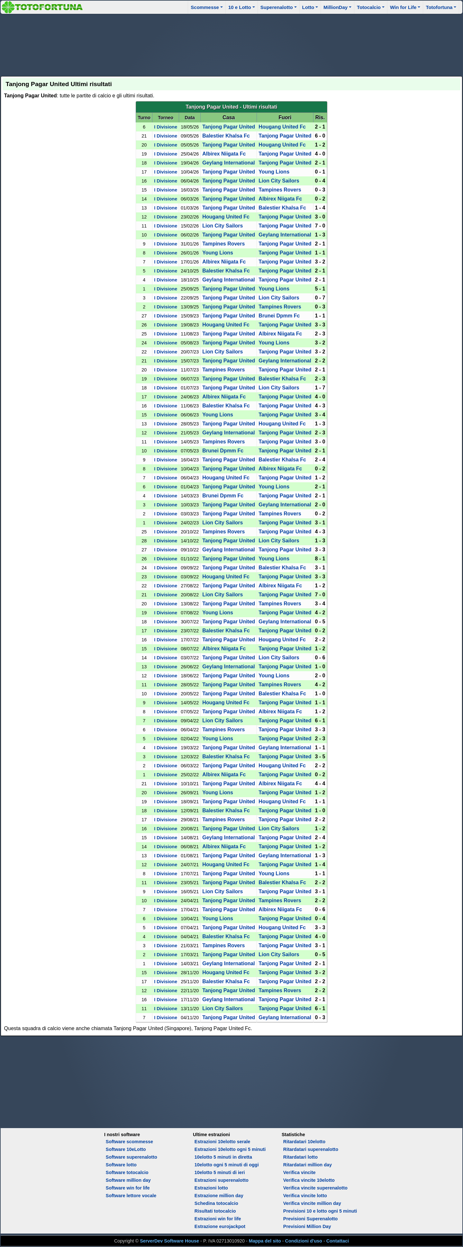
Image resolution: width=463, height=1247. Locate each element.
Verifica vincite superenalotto (315, 1187)
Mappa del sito (265, 1240)
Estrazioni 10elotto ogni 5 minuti (230, 1149)
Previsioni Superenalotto (310, 1218)
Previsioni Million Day (307, 1226)
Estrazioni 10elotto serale (222, 1141)
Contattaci (337, 1240)
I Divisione (165, 126)
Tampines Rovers (280, 189)
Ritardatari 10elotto (304, 1141)
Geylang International (228, 162)
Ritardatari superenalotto (310, 1149)
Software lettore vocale (131, 1195)
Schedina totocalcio (216, 1203)
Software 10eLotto (126, 1149)
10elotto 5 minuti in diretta (223, 1157)
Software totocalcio (127, 1172)
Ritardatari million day (307, 1164)
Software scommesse (129, 1141)
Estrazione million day (219, 1195)
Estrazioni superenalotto (222, 1180)
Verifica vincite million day (312, 1203)
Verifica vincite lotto (305, 1195)
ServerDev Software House (169, 1240)
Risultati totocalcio (215, 1211)
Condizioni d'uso (303, 1240)
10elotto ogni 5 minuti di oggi (227, 1164)
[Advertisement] (231, 44)
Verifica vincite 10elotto (309, 1180)
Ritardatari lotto (300, 1157)
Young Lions (274, 171)
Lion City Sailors (279, 180)
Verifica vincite (299, 1172)
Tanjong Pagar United (228, 126)
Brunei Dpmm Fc (279, 315)
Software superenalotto (131, 1157)
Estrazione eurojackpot (220, 1226)
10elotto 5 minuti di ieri (220, 1172)
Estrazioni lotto (211, 1187)
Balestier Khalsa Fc (226, 135)
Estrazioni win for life (218, 1218)
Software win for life (128, 1187)
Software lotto (121, 1164)
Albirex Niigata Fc (224, 153)
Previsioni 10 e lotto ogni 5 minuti (320, 1211)
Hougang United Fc (282, 126)
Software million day (128, 1180)
